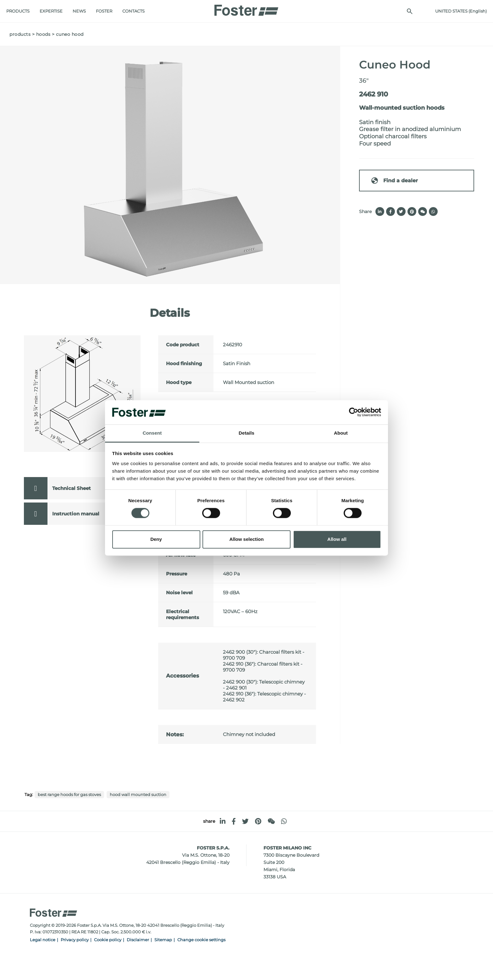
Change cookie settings (201, 939)
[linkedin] (222, 821)
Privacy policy (75, 939)
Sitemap (163, 939)
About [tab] (341, 433)
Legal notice (42, 939)
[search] (406, 11)
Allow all (336, 539)
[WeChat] (271, 821)
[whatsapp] (284, 821)
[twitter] (245, 821)
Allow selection (246, 539)
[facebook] (234, 821)
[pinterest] (258, 821)
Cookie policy (107, 939)
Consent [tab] (152, 433)
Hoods (43, 34)
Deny (156, 539)
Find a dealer (394, 180)
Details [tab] (246, 433)
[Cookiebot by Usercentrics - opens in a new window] (353, 412)
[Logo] (246, 8)
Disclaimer (138, 939)
